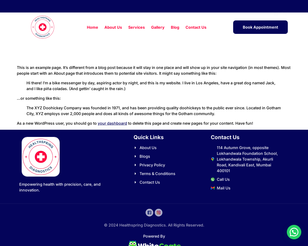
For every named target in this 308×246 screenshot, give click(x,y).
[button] (294, 232)
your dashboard (112, 123)
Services (136, 27)
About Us (113, 27)
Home (92, 27)
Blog (175, 27)
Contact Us (196, 27)
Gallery (158, 27)
